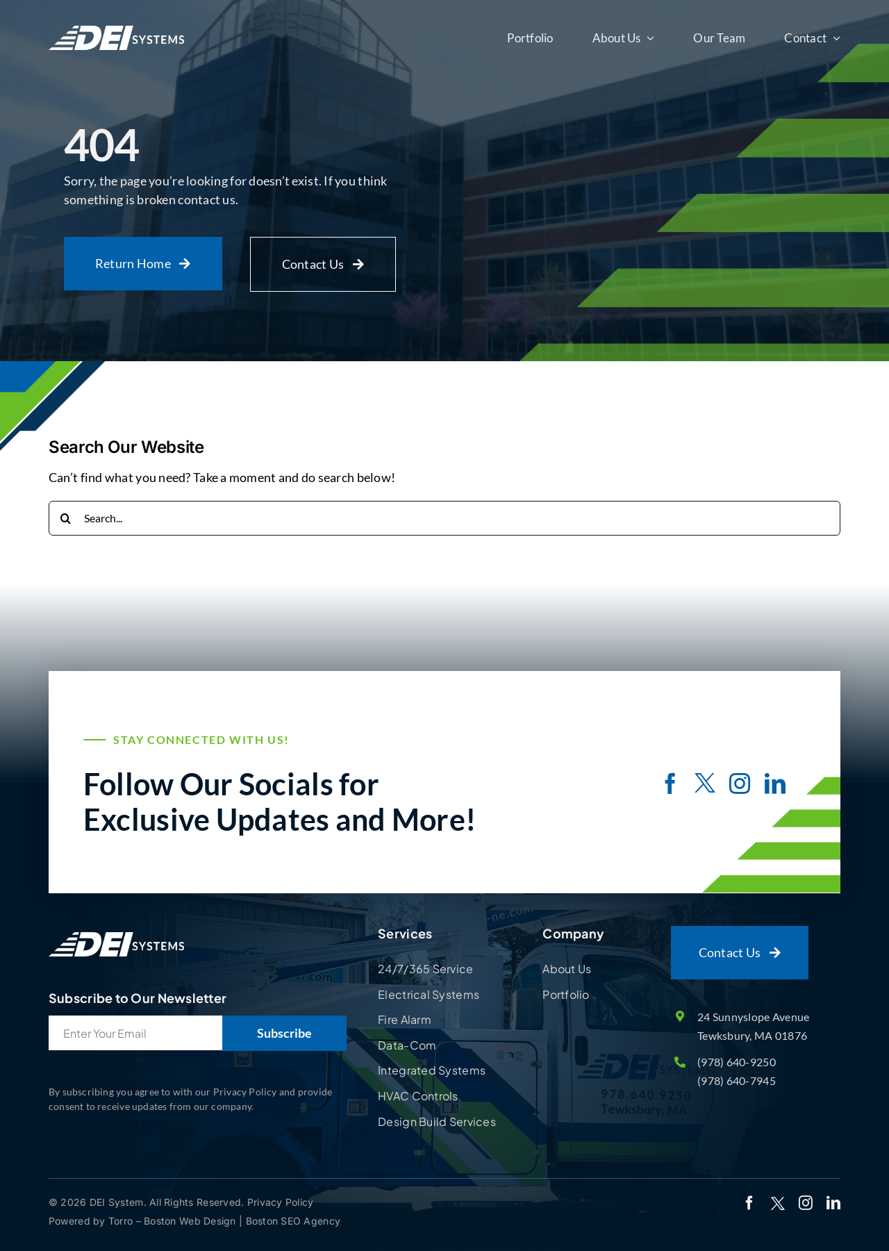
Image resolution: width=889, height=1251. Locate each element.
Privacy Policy (280, 1202)
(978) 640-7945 (736, 1080)
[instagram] (739, 783)
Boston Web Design (191, 1221)
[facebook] (670, 783)
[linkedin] (775, 783)
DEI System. (117, 1202)
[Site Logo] (116, 932)
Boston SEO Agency (293, 1221)
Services (405, 933)
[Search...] (444, 518)
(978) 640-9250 (736, 1061)
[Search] (66, 518)
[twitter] (705, 785)
